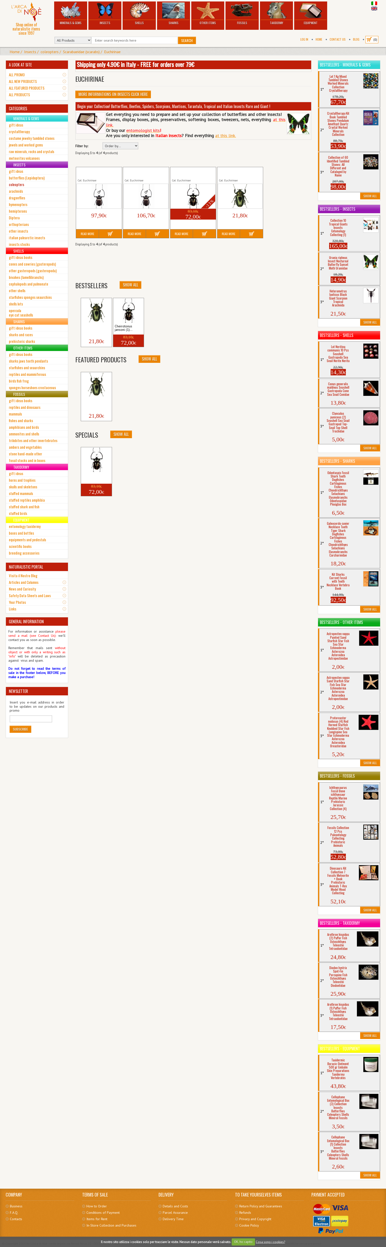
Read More (87, 234)
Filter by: (81, 146)
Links (12, 608)
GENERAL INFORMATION (26, 621)
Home (319, 39)
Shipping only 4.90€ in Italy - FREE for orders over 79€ (135, 64)
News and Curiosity (22, 589)
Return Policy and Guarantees (260, 1206)
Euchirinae (112, 51)
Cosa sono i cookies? (270, 1242)
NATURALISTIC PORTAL (26, 566)
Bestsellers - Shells (336, 335)
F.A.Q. (14, 1212)
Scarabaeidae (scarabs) (81, 51)
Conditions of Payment (103, 1212)
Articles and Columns (23, 582)
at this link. (225, 135)
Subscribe (20, 729)
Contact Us (338, 39)
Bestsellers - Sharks (337, 461)
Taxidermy (276, 13)
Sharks (173, 13)
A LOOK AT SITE (20, 64)
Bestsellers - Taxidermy (340, 923)
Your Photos (17, 602)
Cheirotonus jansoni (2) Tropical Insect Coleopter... (239, 172)
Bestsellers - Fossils (337, 775)
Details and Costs (175, 1206)
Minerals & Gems (70, 13)
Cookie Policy (249, 1225)
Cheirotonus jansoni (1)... (123, 328)
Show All (130, 285)
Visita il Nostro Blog (23, 575)
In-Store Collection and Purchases (111, 1225)
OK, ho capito (243, 1242)
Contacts (16, 1219)
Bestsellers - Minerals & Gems (345, 64)
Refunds (245, 1212)
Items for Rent (96, 1219)
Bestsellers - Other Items (341, 622)
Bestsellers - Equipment (340, 1048)
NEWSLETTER (18, 691)
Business (16, 1206)
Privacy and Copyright (255, 1219)
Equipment (310, 13)
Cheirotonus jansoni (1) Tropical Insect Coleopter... (192, 172)
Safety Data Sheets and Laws (30, 595)
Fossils (242, 13)
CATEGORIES (18, 108)
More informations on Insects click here (113, 94)
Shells (139, 13)
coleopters (50, 51)
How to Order (96, 1206)
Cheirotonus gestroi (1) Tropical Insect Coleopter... (98, 172)
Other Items (208, 13)
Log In (304, 39)
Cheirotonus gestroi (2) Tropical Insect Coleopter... (145, 172)
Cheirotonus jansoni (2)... (91, 328)
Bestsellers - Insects (337, 209)
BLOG (356, 39)
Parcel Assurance (175, 1212)
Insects (105, 13)
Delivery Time (173, 1219)
